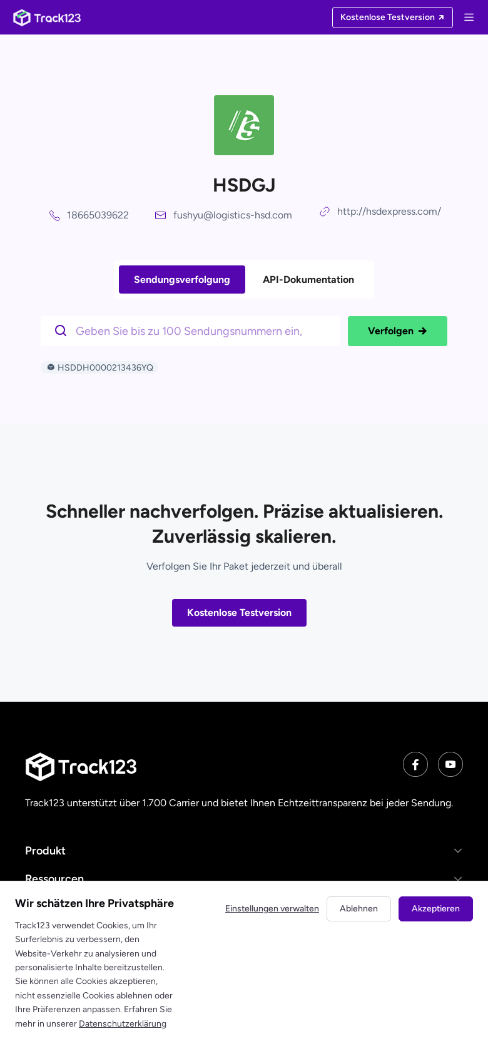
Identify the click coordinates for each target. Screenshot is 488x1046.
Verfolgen (397, 331)
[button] (244, 850)
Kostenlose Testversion (239, 612)
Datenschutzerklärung (122, 1023)
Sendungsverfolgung (182, 279)
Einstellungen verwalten (272, 908)
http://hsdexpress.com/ (389, 211)
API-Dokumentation (308, 279)
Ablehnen (359, 908)
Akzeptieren (436, 908)
